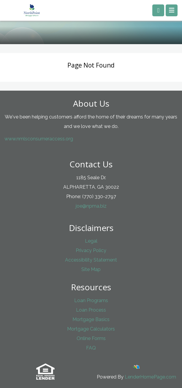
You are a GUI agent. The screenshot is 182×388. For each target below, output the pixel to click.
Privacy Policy (91, 250)
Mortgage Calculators (91, 329)
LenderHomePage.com (150, 377)
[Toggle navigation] (172, 10)
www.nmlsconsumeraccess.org (38, 139)
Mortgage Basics (91, 319)
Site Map (91, 269)
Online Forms (91, 338)
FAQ (91, 348)
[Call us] (158, 10)
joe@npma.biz (91, 206)
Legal (91, 241)
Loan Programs (91, 300)
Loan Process (91, 310)
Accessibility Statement (91, 260)
